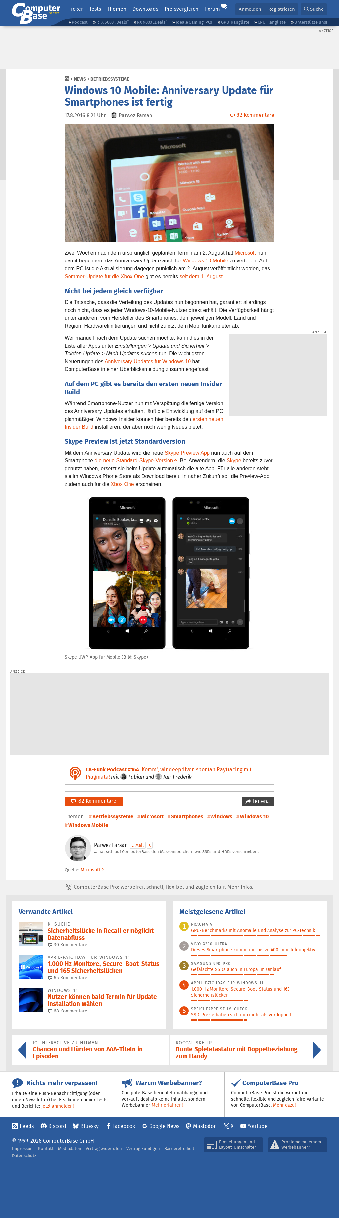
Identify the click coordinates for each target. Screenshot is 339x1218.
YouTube (258, 1126)
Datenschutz (24, 1156)
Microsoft (245, 253)
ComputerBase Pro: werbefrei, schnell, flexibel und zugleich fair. (159, 887)
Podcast (80, 22)
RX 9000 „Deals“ (152, 22)
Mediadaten (69, 1148)
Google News (164, 1126)
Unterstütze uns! (310, 22)
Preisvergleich (181, 9)
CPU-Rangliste (272, 22)
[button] (314, 9)
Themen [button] (116, 9)
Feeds (27, 1126)
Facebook (123, 1126)
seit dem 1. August (201, 276)
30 (67, 944)
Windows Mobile (88, 825)
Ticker (76, 9)
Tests (95, 9)
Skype (234, 460)
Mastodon (205, 1126)
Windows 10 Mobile (205, 260)
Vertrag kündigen (143, 1148)
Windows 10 (254, 816)
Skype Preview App (187, 453)
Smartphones (187, 816)
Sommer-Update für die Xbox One (104, 276)
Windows (221, 816)
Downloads (145, 9)
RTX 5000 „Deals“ (112, 22)
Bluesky (89, 1126)
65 (67, 978)
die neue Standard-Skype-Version (134, 460)
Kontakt (46, 1148)
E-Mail (137, 845)
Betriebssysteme (109, 79)
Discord (57, 1126)
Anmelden (250, 9)
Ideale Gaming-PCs (194, 22)
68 (67, 1011)
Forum (212, 9)
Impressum (23, 1148)
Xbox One (122, 484)
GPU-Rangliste (235, 22)
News (80, 79)
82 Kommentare (93, 801)
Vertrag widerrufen (104, 1148)
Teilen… (261, 801)
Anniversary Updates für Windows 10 (148, 361)
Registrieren (281, 9)
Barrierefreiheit (179, 1148)
